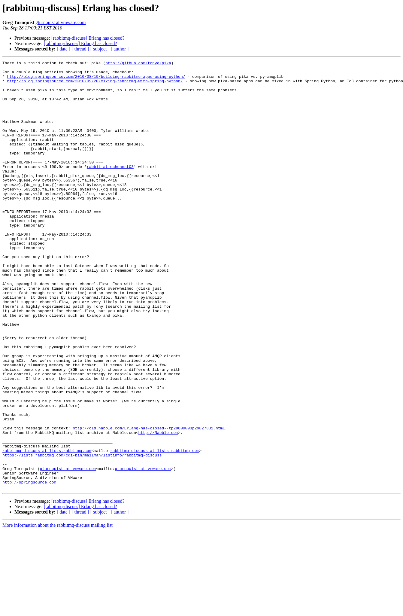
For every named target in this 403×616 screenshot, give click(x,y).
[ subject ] (100, 48)
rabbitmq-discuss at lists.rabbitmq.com (46, 529)
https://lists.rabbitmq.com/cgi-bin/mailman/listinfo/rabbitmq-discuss (82, 534)
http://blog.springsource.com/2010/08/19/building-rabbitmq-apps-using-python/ (96, 80)
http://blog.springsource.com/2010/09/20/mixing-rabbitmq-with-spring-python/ (95, 85)
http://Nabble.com (158, 507)
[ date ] (63, 48)
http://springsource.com (29, 566)
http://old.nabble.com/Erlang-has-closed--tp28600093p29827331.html (149, 502)
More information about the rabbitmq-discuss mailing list (57, 610)
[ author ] (120, 48)
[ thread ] (80, 48)
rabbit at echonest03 (110, 188)
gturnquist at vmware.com (60, 22)
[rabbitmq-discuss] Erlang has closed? (88, 38)
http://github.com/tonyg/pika (138, 63)
